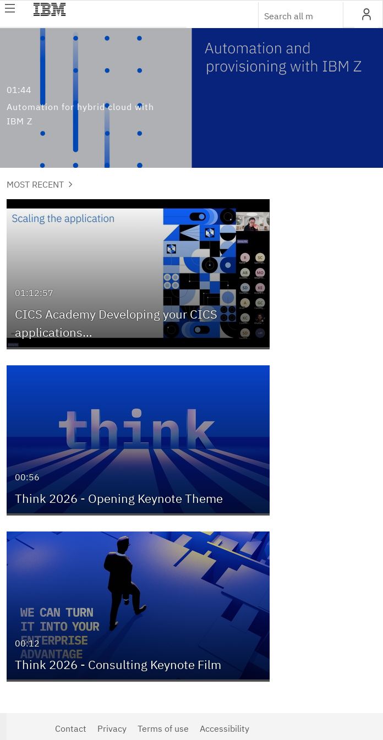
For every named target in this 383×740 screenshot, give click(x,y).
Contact (70, 728)
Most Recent (40, 184)
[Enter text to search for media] (289, 16)
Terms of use (163, 728)
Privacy (112, 728)
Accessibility (224, 728)
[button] (366, 14)
